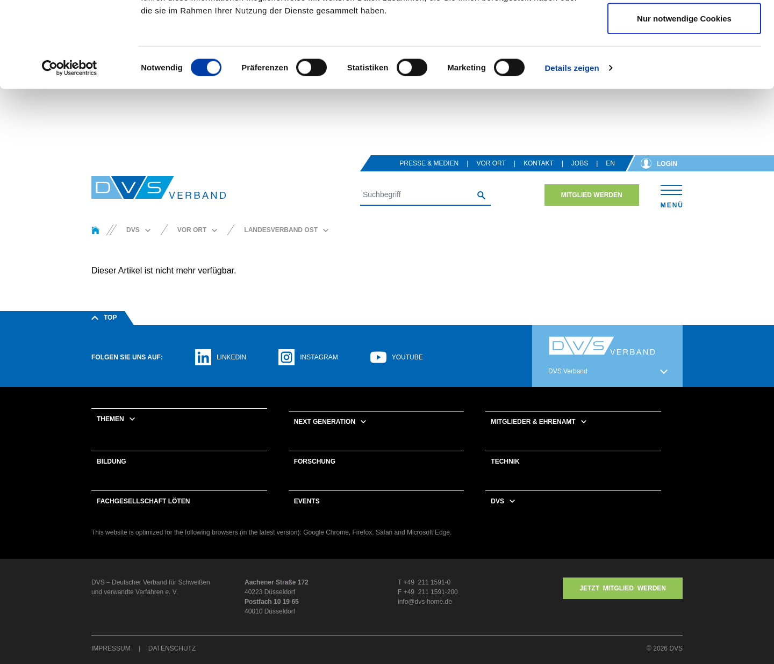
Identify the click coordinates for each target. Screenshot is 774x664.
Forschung (314, 475)
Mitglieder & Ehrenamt (533, 435)
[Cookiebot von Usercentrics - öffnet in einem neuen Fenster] (70, 148)
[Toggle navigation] (672, 208)
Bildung (111, 475)
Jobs (579, 177)
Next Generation (324, 435)
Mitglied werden (591, 209)
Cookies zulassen (684, 28)
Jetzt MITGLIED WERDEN (622, 602)
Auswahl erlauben (684, 63)
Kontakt (539, 177)
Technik (505, 475)
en (610, 177)
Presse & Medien (428, 177)
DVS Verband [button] (567, 385)
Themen (110, 433)
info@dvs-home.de (425, 615)
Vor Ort (490, 177)
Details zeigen (571, 148)
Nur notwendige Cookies (684, 98)
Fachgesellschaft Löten (143, 515)
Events (307, 515)
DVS (497, 515)
